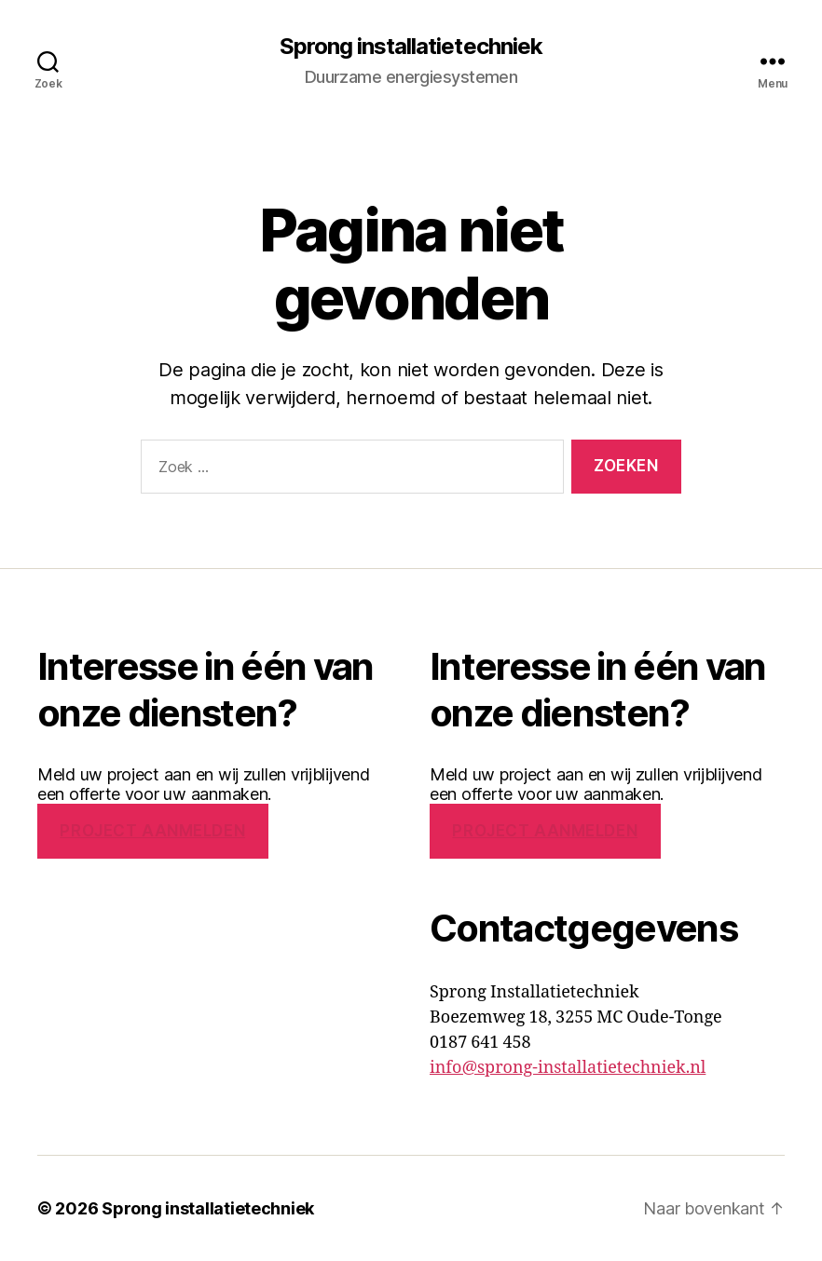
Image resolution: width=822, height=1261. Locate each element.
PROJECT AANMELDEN (152, 830)
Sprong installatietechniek (410, 46)
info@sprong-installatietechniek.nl (568, 1067)
